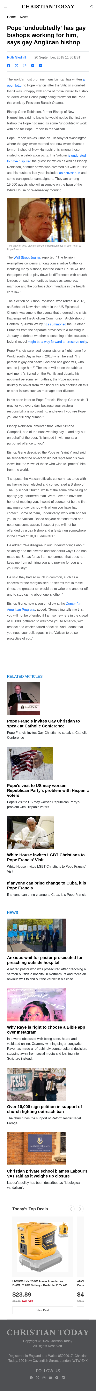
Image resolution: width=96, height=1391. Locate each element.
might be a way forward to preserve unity (57, 341)
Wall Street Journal (27, 257)
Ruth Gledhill (16, 57)
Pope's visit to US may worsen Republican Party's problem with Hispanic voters (48, 790)
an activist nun (69, 173)
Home (11, 17)
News (24, 17)
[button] (5, 6)
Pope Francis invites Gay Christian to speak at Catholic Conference (43, 723)
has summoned (55, 324)
